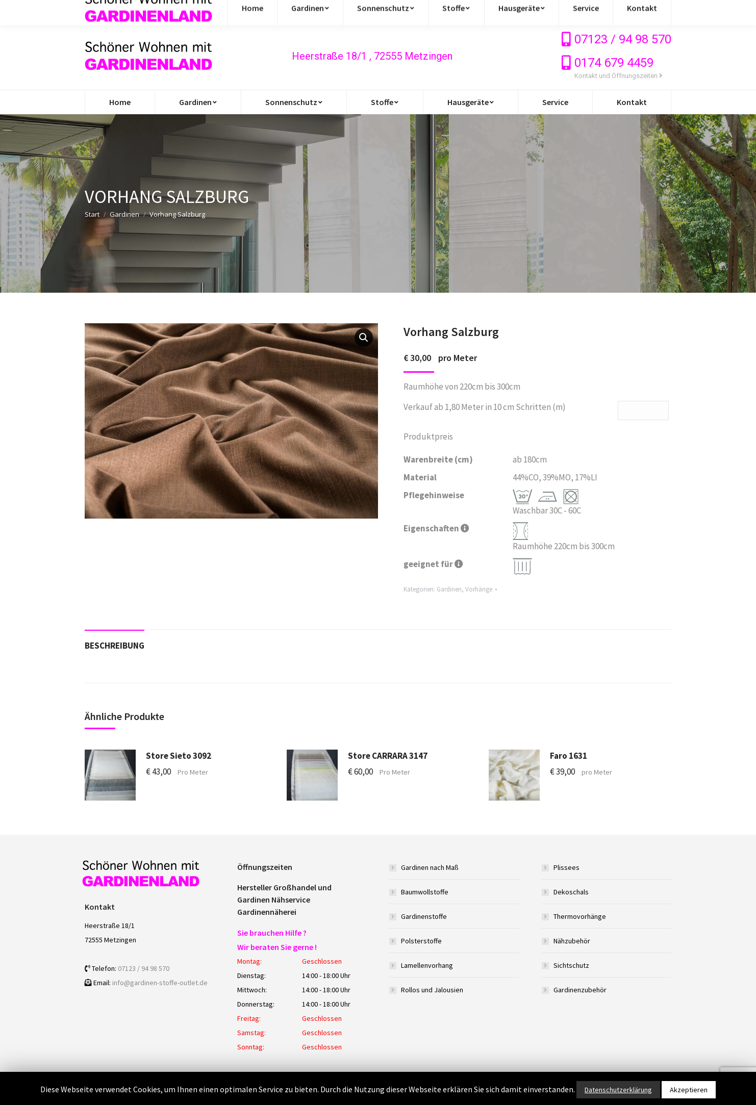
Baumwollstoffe (424, 891)
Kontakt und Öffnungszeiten (618, 76)
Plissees (566, 867)
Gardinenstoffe (424, 916)
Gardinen (124, 214)
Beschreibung (114, 645)
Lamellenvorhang (427, 965)
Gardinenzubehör (580, 989)
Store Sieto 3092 (178, 755)
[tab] (114, 640)
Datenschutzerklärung (618, 1089)
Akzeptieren (689, 1089)
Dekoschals (571, 891)
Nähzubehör (571, 940)
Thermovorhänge (579, 916)
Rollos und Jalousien (432, 989)
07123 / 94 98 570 (622, 39)
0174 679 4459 (613, 63)
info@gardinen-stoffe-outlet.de (147, 11)
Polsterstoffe (421, 940)
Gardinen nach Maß (430, 867)
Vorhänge (478, 589)
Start (92, 214)
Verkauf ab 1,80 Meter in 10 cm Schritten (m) (485, 407)
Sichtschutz (571, 965)
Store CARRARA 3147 (387, 755)
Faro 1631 (568, 755)
